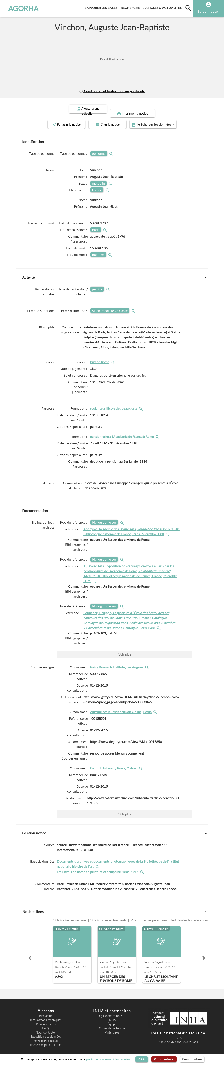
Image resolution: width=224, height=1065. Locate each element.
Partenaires (112, 1027)
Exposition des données (46, 1032)
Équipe (112, 1019)
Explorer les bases (102, 7)
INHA (112, 1015)
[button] (30, 953)
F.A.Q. (45, 1023)
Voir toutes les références (189, 915)
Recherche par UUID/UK (46, 1040)
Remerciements (46, 1019)
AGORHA (22, 8)
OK (142, 1059)
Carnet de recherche (112, 1023)
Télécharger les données (159, 119)
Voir (124, 649)
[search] (188, 8)
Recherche (131, 7)
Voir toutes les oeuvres (70, 915)
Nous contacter (46, 1027)
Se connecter (208, 11)
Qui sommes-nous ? (112, 1011)
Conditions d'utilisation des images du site (112, 91)
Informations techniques (45, 1015)
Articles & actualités (163, 7)
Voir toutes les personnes (149, 915)
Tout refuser (164, 1059)
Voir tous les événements (108, 915)
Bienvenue (45, 1011)
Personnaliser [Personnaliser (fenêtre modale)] (192, 1059)
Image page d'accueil (46, 1036)
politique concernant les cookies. (108, 1059)
